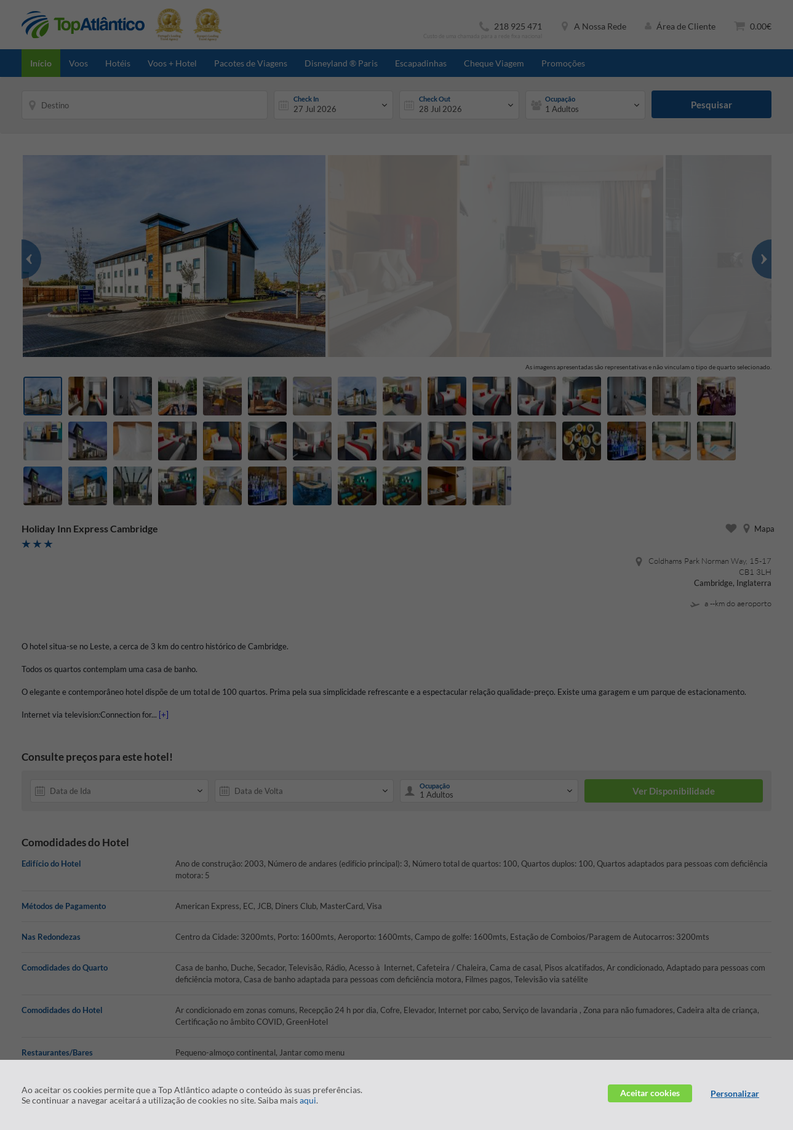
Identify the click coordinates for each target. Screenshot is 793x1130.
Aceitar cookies (650, 1093)
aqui (308, 1100)
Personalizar (735, 1093)
